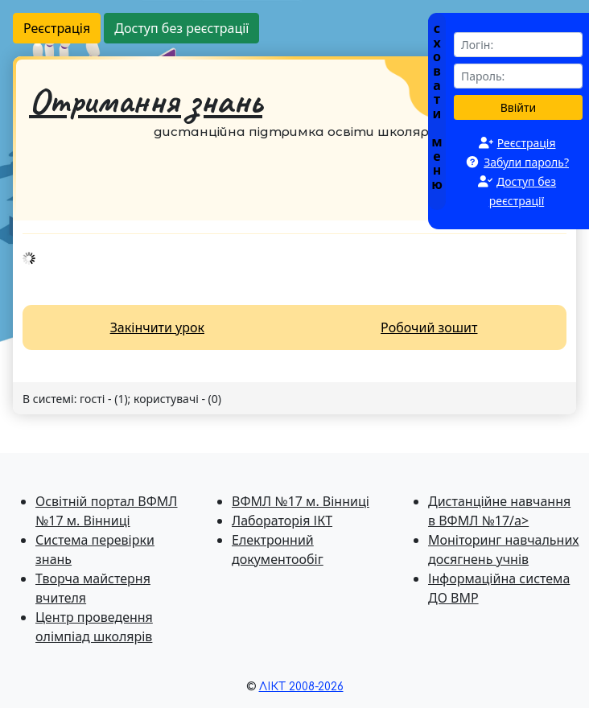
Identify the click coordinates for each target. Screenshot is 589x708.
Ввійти (518, 107)
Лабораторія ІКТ (282, 520)
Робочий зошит (429, 327)
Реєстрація (56, 28)
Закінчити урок (157, 327)
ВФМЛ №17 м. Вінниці (300, 501)
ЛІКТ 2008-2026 (301, 687)
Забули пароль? (526, 162)
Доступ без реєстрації (181, 28)
